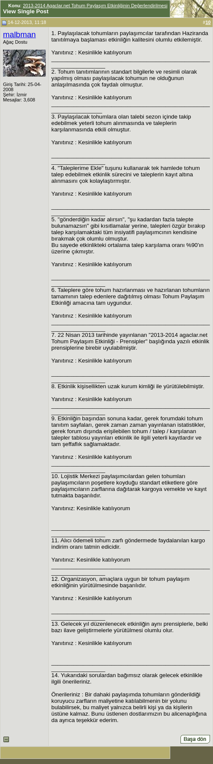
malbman (19, 34)
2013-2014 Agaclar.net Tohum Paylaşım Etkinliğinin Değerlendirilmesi (95, 5)
